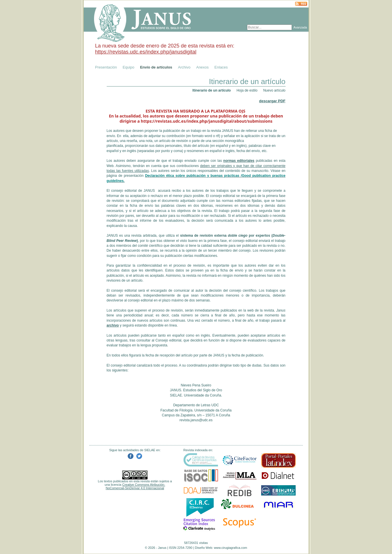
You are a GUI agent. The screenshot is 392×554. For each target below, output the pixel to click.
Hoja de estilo (246, 90)
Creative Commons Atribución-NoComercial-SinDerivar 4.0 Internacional (135, 486)
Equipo (128, 67)
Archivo (184, 67)
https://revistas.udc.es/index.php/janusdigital (145, 52)
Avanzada (300, 27)
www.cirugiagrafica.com (230, 547)
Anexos (202, 67)
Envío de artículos (156, 67)
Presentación (106, 67)
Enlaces (221, 67)
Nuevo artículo (274, 90)
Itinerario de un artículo (211, 90)
